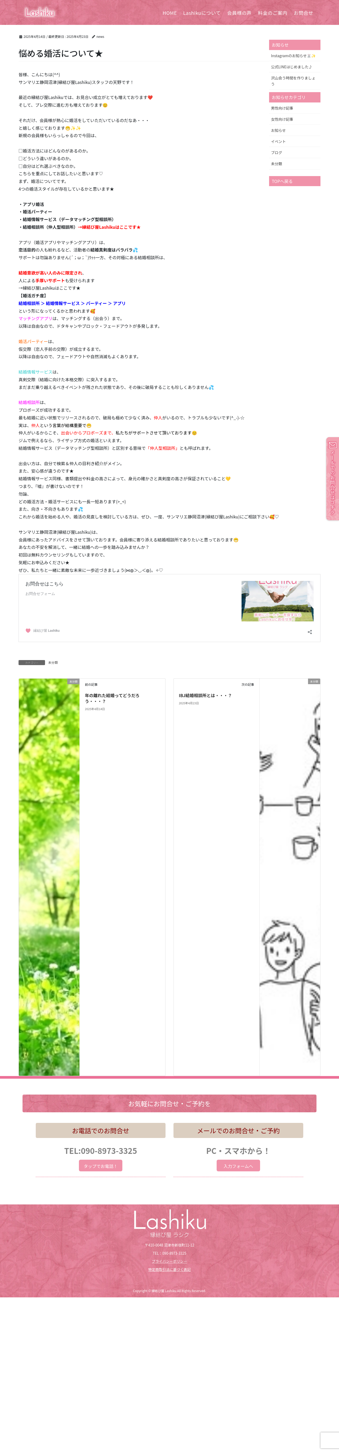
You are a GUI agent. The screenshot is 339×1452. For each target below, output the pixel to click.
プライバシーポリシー (169, 1261)
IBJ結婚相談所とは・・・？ (205, 695)
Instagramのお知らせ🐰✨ (293, 55)
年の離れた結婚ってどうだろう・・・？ (112, 698)
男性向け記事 (282, 108)
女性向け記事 (282, 119)
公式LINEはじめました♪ (291, 66)
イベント (278, 141)
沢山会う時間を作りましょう (293, 81)
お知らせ (278, 130)
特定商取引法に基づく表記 (169, 1269)
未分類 (53, 662)
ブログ (276, 152)
